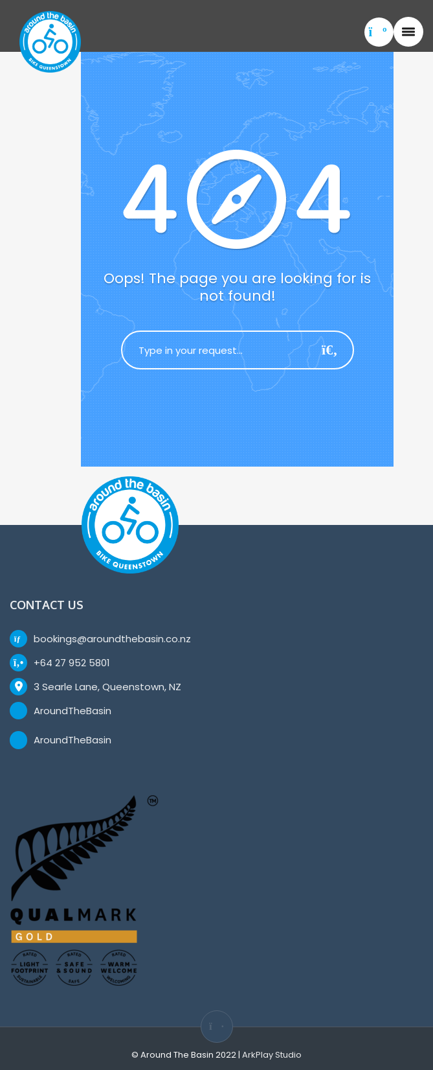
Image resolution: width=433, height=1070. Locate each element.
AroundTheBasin (72, 710)
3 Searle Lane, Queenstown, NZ (107, 686)
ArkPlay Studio (272, 1055)
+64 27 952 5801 (72, 662)
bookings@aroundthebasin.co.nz (112, 638)
